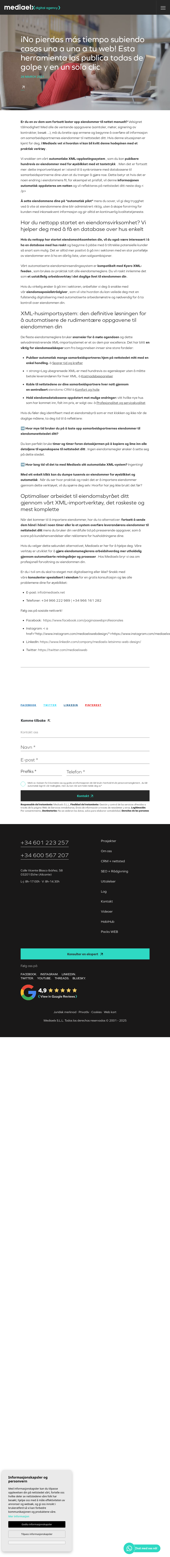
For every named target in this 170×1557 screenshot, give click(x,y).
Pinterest (93, 705)
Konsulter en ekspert (85, 954)
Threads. (62, 978)
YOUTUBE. (44, 978)
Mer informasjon (18, 1516)
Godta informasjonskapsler (37, 1524)
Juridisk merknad (65, 1012)
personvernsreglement (129, 783)
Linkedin (71, 705)
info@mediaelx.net (51, 592)
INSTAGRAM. (49, 974)
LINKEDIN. (69, 974)
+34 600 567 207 (45, 855)
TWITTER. (27, 978)
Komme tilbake (35, 720)
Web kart (110, 1012)
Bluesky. (79, 978)
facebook (28, 705)
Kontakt (85, 796)
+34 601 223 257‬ (45, 842)
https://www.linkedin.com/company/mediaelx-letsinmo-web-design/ (90, 642)
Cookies (96, 1012)
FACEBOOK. (29, 974)
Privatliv (84, 1012)
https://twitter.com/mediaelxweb (62, 650)
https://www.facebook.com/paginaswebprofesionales (82, 620)
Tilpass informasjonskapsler (36, 1534)
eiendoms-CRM (60, 389)
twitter (50, 705)
